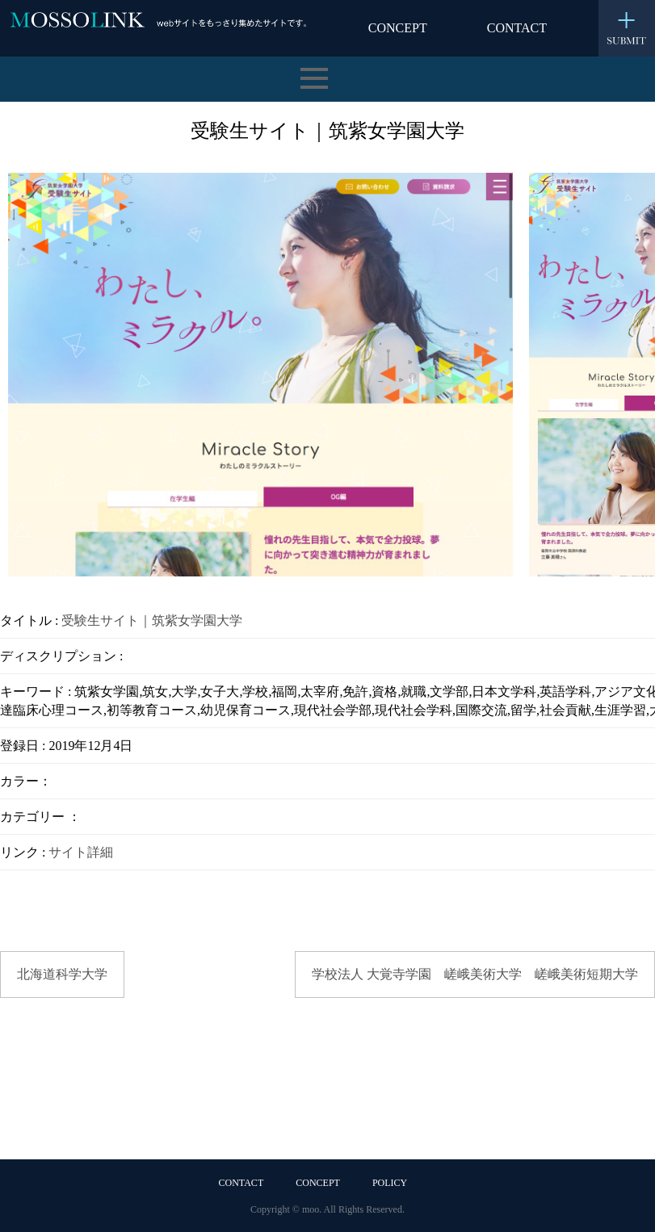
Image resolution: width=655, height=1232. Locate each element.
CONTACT (517, 28)
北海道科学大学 (62, 974)
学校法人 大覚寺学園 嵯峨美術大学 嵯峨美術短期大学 (475, 974)
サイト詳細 (80, 852)
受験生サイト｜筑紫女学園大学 (151, 620)
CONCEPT (397, 28)
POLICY (389, 1182)
